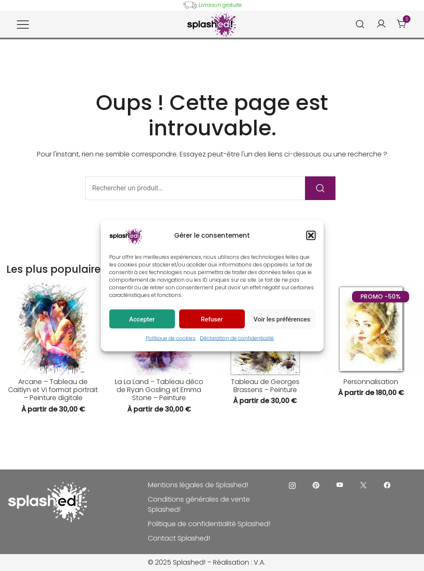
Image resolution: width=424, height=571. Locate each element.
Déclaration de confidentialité (237, 338)
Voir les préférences (282, 319)
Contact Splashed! (179, 538)
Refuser (212, 319)
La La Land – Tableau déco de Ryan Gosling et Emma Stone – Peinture (159, 390)
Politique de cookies (171, 338)
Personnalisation (371, 382)
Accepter (142, 319)
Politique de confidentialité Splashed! (209, 524)
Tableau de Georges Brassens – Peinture (265, 386)
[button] (311, 235)
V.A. (259, 562)
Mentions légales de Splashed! (198, 485)
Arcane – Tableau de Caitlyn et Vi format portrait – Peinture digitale (53, 390)
